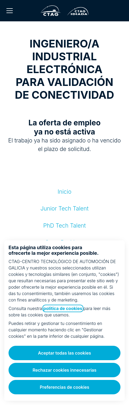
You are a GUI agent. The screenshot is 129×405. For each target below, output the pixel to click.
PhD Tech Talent (64, 225)
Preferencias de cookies (64, 387)
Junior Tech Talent (64, 208)
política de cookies (62, 308)
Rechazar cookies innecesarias (64, 370)
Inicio (64, 191)
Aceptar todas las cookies (64, 353)
